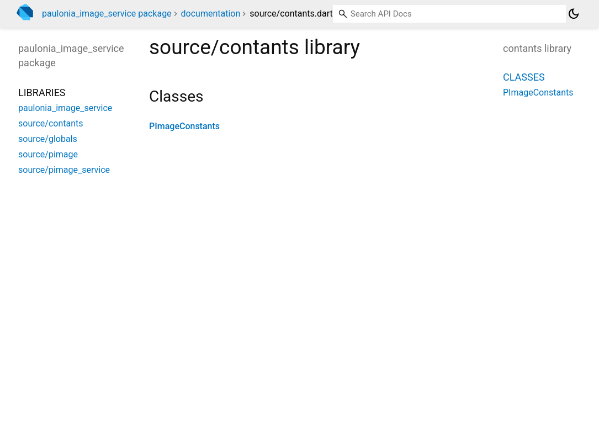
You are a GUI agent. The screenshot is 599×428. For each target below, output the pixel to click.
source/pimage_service (64, 170)
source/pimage (48, 154)
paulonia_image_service (65, 108)
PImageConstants (184, 126)
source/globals (47, 139)
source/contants (50, 123)
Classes (524, 77)
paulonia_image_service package (107, 13)
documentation (211, 13)
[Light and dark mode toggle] (573, 14)
